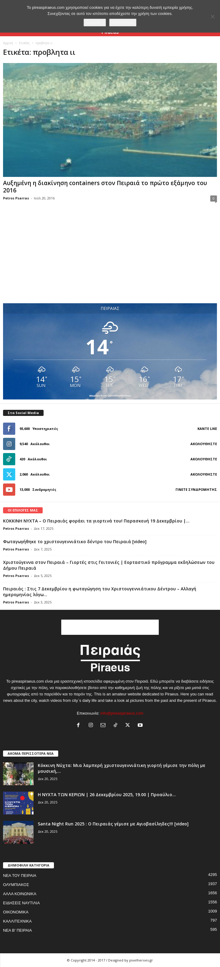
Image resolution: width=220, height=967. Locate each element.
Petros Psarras (16, 198)
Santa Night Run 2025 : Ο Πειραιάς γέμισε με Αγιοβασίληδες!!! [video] (113, 824)
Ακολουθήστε (203, 443)
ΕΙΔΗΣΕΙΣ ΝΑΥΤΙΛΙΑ (21, 903)
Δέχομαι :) (95, 22)
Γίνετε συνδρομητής (196, 489)
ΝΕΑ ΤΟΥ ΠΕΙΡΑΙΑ (19, 875)
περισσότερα (123, 22)
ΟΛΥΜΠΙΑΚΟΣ (16, 884)
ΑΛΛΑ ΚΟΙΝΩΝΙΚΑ (19, 893)
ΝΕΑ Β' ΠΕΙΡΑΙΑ (17, 930)
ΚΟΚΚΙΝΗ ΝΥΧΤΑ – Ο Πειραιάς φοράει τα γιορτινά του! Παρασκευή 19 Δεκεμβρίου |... (96, 521)
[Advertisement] (110, 259)
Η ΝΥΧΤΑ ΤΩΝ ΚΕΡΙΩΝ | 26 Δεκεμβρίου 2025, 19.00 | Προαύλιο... (107, 794)
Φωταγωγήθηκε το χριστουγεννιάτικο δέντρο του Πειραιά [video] (75, 541)
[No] (212, 16)
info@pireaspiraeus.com (122, 713)
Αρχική (8, 43)
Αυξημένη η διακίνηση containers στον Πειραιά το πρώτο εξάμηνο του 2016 (105, 186)
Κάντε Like (207, 428)
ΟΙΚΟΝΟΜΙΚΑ (15, 912)
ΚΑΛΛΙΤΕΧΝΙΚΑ (17, 921)
